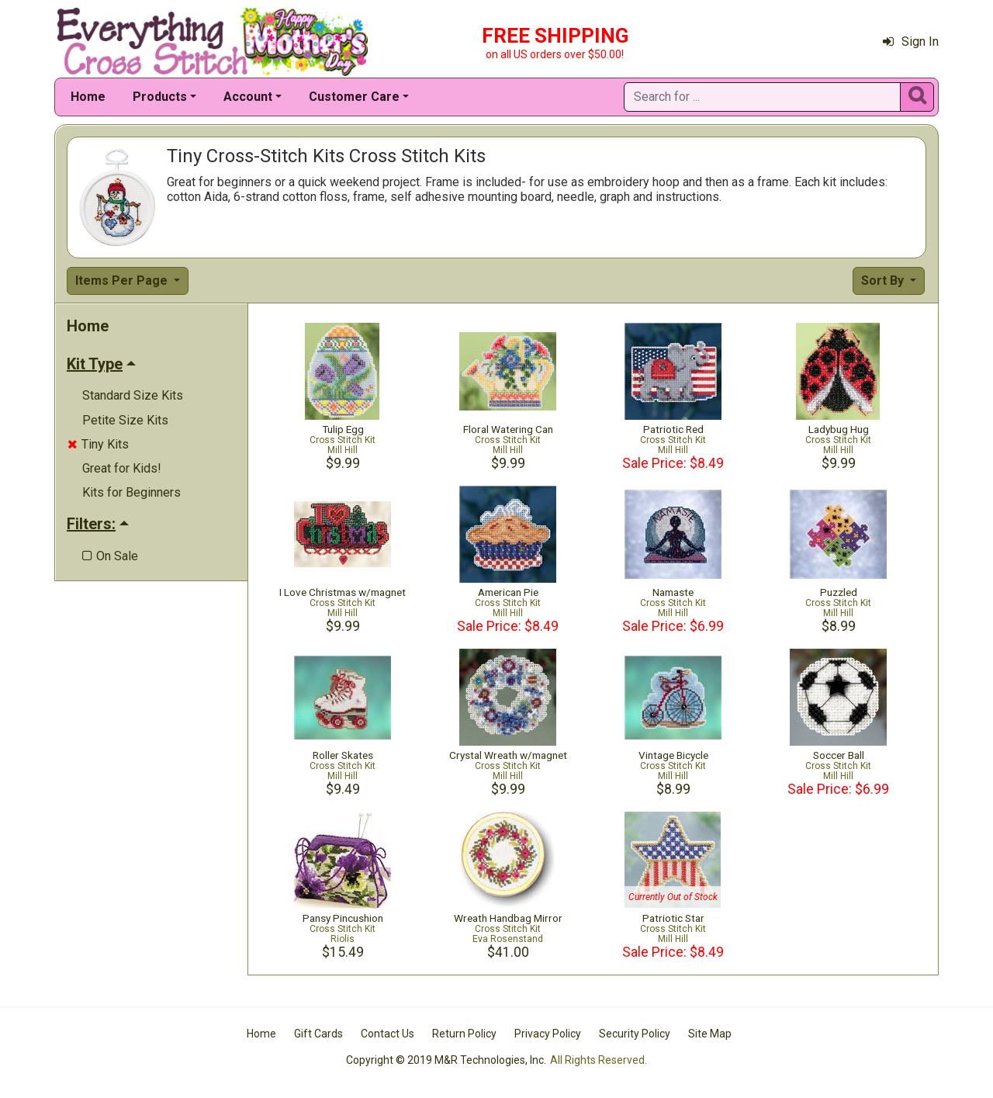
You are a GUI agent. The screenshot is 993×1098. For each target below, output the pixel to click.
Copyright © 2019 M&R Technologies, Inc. (446, 1060)
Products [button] (160, 96)
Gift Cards (318, 1033)
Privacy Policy (547, 1033)
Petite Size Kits (125, 420)
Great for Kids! (121, 468)
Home (88, 96)
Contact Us (387, 1033)
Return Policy (464, 1033)
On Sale (110, 556)
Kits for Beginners (131, 492)
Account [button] (247, 96)
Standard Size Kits (132, 395)
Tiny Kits (98, 444)
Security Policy (634, 1033)
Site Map (710, 1033)
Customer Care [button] (354, 96)
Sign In (911, 41)
